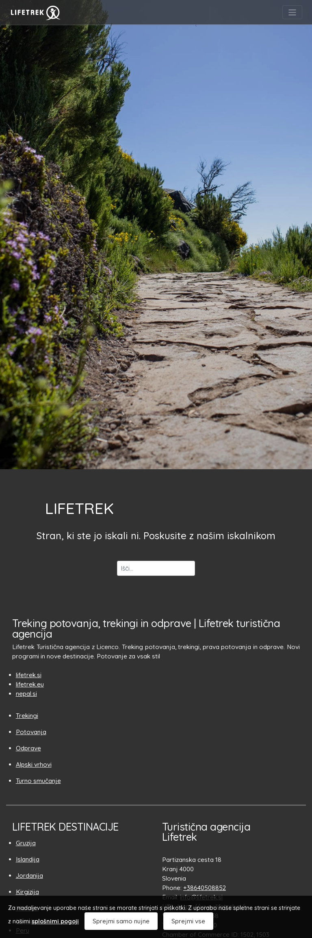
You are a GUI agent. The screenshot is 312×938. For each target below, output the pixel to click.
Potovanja (31, 732)
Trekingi (27, 715)
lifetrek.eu (30, 684)
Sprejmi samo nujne (121, 921)
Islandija (27, 859)
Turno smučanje (38, 781)
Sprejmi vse (188, 921)
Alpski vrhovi (34, 764)
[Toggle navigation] (292, 12)
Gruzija (26, 843)
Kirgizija (27, 892)
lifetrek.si (28, 675)
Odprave (28, 748)
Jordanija (29, 875)
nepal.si (26, 693)
